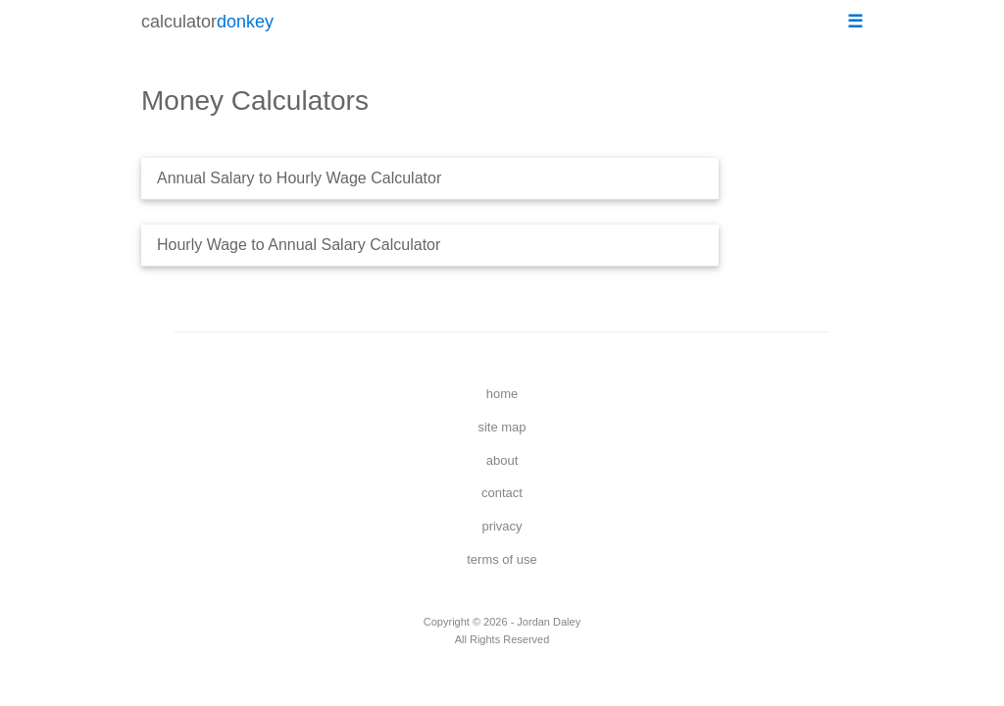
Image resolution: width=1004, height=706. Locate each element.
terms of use (502, 559)
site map (501, 427)
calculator (207, 21)
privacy (501, 526)
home (502, 393)
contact (502, 492)
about (502, 460)
